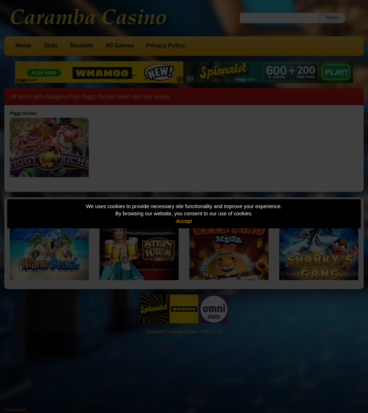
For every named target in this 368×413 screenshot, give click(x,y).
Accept (184, 221)
